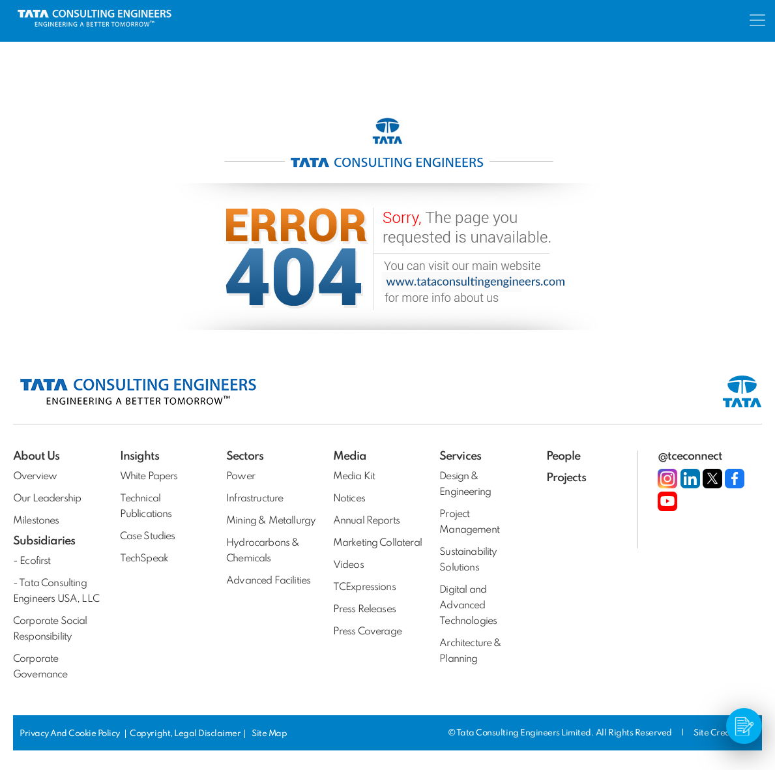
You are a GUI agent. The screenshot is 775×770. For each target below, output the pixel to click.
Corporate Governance (40, 667)
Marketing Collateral (377, 543)
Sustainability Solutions (468, 560)
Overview (35, 476)
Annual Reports (366, 521)
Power (240, 476)
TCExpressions (364, 587)
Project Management (469, 522)
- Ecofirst (32, 561)
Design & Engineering (465, 484)
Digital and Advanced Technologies (468, 606)
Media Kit (354, 476)
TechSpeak (144, 559)
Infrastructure (254, 499)
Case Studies (147, 536)
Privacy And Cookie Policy (71, 734)
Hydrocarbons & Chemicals (262, 551)
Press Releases (364, 609)
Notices (349, 499)
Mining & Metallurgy (270, 521)
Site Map (269, 734)
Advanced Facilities (268, 581)
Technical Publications (146, 507)
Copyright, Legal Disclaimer (185, 734)
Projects (566, 478)
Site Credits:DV (723, 733)
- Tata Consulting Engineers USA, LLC (56, 591)
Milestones (36, 521)
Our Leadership (47, 499)
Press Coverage (367, 632)
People (563, 456)
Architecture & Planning (470, 651)
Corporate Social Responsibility (50, 629)
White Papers (149, 476)
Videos (348, 565)
